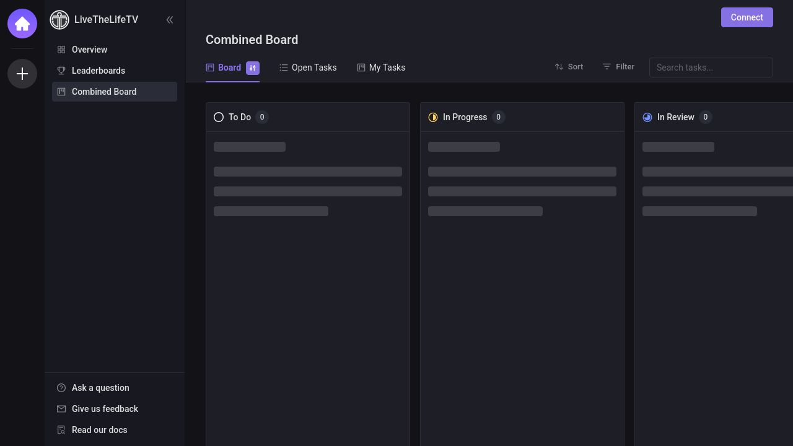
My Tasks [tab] (381, 67)
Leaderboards (98, 71)
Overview (89, 50)
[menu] (115, 71)
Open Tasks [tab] (308, 67)
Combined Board (104, 92)
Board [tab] (233, 67)
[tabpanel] (489, 264)
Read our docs (100, 430)
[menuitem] (114, 49)
